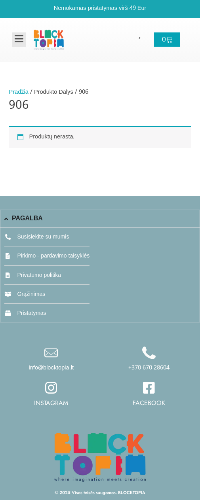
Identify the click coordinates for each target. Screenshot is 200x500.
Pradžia (18, 92)
